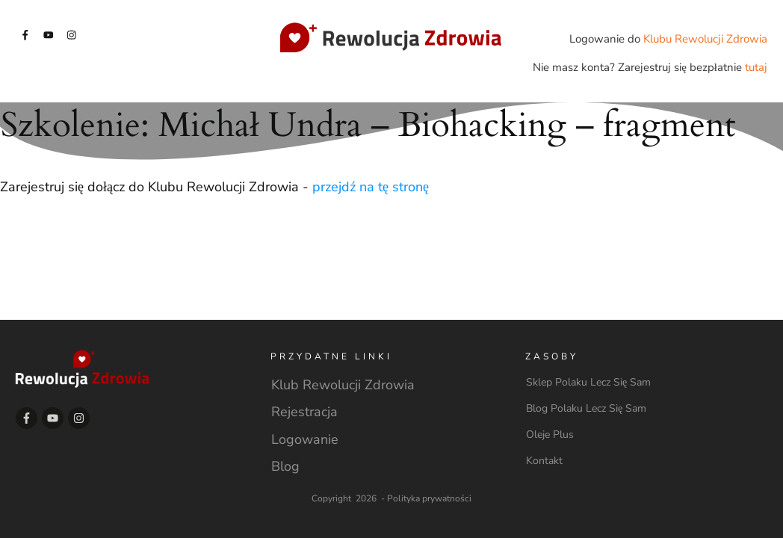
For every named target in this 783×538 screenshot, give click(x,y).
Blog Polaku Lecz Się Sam (586, 408)
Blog (285, 466)
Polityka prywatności (429, 498)
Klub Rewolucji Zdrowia (343, 385)
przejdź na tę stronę (370, 187)
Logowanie (304, 439)
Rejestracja (304, 412)
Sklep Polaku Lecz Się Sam (588, 382)
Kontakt (544, 461)
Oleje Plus (550, 434)
